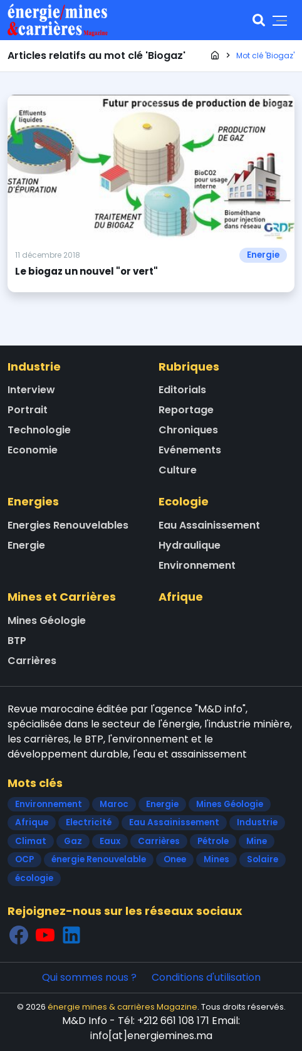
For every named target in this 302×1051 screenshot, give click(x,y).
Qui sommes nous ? (89, 977)
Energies (33, 501)
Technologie (39, 430)
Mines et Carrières (62, 597)
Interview (31, 390)
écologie (34, 878)
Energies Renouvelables (68, 525)
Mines (216, 859)
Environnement (197, 565)
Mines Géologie (47, 620)
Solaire (262, 859)
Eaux (110, 841)
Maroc (114, 804)
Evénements (190, 450)
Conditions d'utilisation (206, 977)
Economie (33, 450)
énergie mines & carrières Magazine (122, 1007)
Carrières (32, 660)
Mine (256, 841)
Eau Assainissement (209, 525)
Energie (263, 255)
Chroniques (188, 430)
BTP (17, 640)
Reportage (186, 410)
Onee (175, 859)
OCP (24, 859)
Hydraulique (190, 545)
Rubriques (189, 366)
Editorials (182, 390)
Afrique (181, 597)
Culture (178, 470)
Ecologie (184, 501)
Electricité (89, 822)
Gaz (73, 841)
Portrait (28, 410)
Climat (30, 841)
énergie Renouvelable (98, 859)
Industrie (34, 366)
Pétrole (213, 841)
